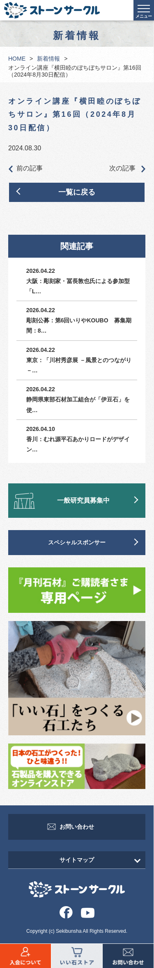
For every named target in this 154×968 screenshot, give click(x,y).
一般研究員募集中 (83, 500)
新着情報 (48, 58)
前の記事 (25, 169)
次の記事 (127, 169)
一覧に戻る (76, 192)
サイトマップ (77, 860)
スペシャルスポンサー (77, 542)
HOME (16, 58)
